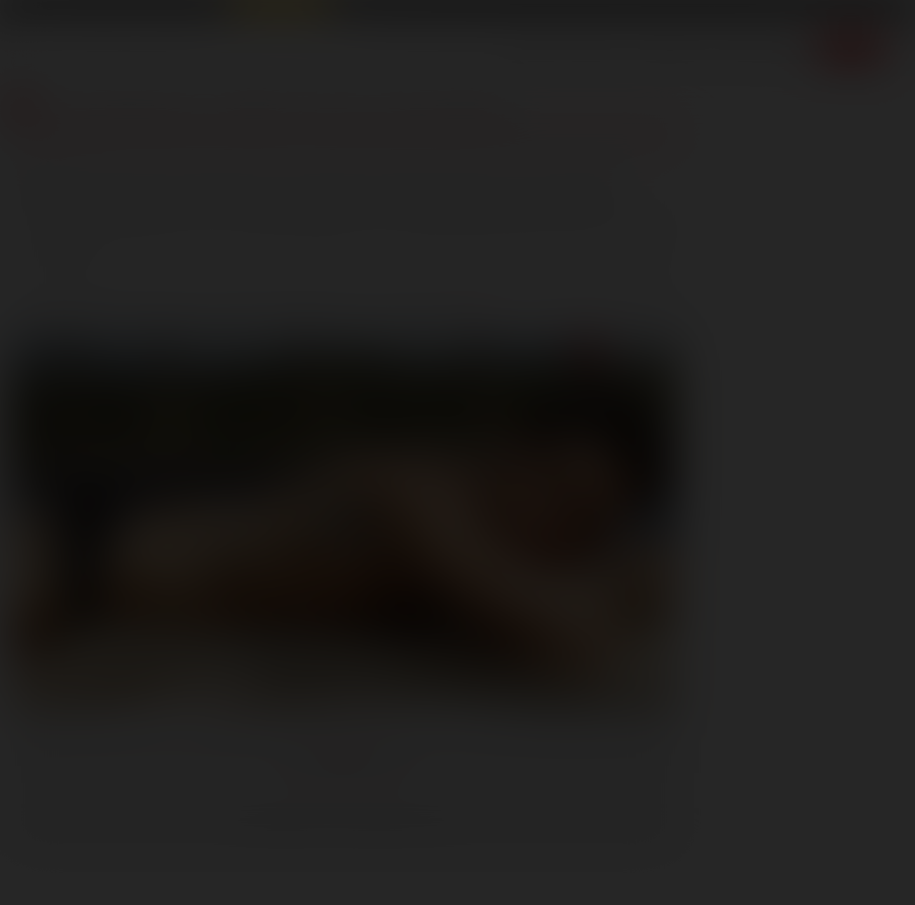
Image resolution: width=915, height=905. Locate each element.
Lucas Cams (362, 11)
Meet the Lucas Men (364, 105)
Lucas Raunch (135, 11)
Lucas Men (667, 47)
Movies (595, 47)
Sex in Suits (200, 11)
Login (794, 12)
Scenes (533, 47)
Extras (787, 47)
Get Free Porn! (861, 12)
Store (732, 47)
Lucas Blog (117, 105)
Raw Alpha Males (280, 11)
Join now (851, 47)
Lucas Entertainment (51, 11)
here (480, 291)
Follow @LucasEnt (343, 767)
